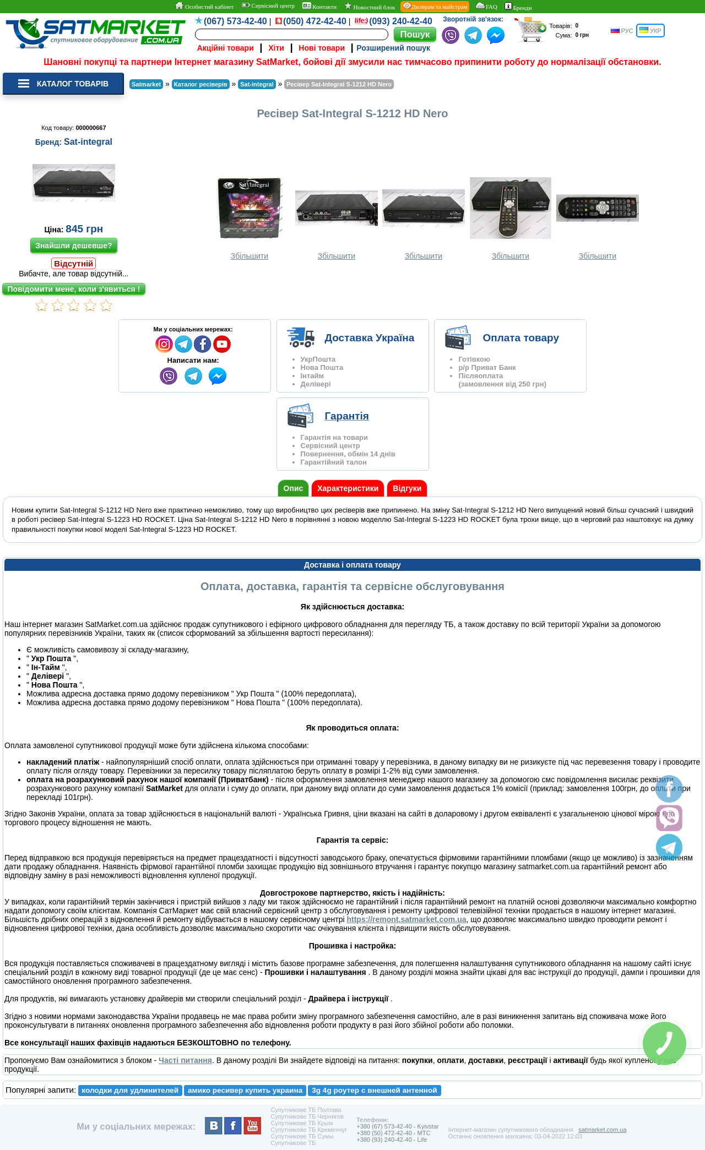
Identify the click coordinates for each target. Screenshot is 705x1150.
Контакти (319, 6)
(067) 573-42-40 (235, 21)
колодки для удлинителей (130, 1090)
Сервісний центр (268, 5)
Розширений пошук (393, 47)
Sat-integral (88, 141)
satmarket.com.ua (602, 1129)
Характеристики (347, 488)
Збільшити (249, 217)
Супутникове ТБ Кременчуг (308, 1129)
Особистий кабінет (204, 6)
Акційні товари (225, 47)
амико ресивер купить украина (245, 1090)
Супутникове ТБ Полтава (305, 1110)
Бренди (518, 6)
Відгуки (407, 488)
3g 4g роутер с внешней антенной (374, 1090)
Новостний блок (369, 6)
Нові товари (322, 47)
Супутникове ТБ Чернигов (307, 1116)
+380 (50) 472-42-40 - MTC (393, 1133)
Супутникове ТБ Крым (301, 1123)
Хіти (276, 47)
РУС (622, 30)
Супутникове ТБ (293, 1143)
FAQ (486, 6)
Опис (293, 488)
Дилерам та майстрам (435, 6)
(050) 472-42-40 (314, 21)
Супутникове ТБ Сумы (301, 1136)
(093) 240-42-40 (400, 21)
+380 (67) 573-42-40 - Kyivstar (397, 1126)
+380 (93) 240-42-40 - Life (391, 1139)
